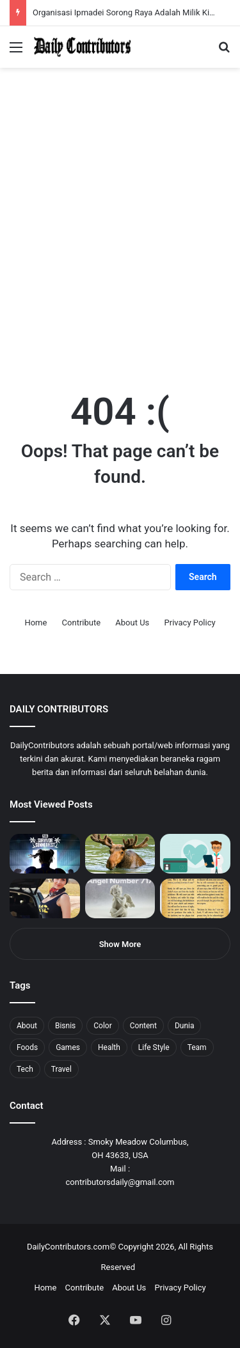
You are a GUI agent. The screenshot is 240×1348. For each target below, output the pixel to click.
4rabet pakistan (200, 0)
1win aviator (41, 0)
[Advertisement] (120, 246)
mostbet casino (17, 0)
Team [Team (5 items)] (197, 1047)
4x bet (53, 0)
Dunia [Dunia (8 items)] (185, 1025)
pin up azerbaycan (77, 0)
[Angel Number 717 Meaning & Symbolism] (120, 898)
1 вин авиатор (28, 0)
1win (71, 0)
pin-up (175, 0)
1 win (4, 0)
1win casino (104, 0)
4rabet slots (33, 0)
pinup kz (186, 0)
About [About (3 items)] (27, 1025)
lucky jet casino (115, 0)
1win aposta (63, 0)
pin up (82, 0)
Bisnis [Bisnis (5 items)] (65, 1025)
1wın (73, 0)
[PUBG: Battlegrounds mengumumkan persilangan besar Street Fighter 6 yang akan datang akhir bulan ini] (45, 854)
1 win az (101, 0)
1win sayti (7, 0)
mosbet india (46, 0)
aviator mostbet (162, 0)
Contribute (81, 622)
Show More (120, 944)
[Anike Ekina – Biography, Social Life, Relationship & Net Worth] (45, 898)
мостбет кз (93, 0)
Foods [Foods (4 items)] (27, 1047)
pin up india (68, 0)
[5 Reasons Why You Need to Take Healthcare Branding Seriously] (195, 854)
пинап (144, 0)
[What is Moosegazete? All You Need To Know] (120, 854)
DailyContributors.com (68, 1246)
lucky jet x (195, 0)
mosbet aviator (171, 0)
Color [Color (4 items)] (102, 1025)
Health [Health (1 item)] (109, 1047)
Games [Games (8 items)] (68, 1047)
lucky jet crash (137, 0)
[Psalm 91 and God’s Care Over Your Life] (195, 898)
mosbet (123, 0)
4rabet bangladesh (57, 0)
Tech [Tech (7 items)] (25, 1069)
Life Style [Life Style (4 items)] (154, 1047)
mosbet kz (150, 0)
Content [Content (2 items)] (143, 1025)
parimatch (154, 0)
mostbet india (11, 0)
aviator (141, 0)
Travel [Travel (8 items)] (61, 1069)
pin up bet (158, 0)
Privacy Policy (190, 622)
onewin (167, 0)
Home (35, 622)
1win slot (120, 0)
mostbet (1, 0)
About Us (132, 622)
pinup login (178, 0)
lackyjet (146, 0)
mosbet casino (110, 0)
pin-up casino (130, 0)
